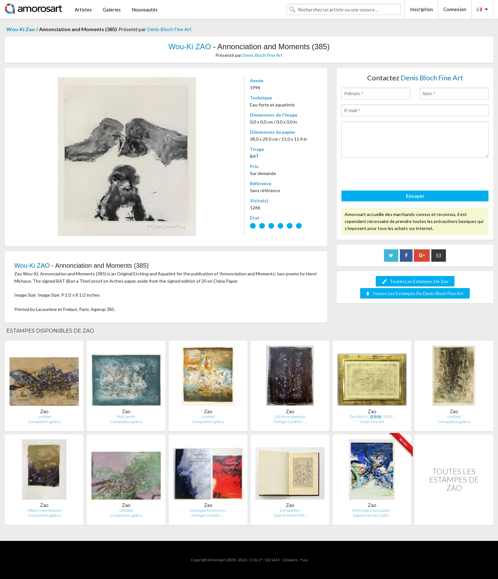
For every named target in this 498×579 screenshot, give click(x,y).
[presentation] (389, 175)
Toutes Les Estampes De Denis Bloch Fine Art (415, 293)
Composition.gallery (44, 421)
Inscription (421, 9)
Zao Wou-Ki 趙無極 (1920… (371, 416)
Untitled (44, 416)
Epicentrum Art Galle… (372, 515)
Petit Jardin (126, 416)
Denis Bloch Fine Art (169, 29)
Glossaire (290, 559)
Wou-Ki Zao (20, 29)
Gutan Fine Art (372, 421)
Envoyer (415, 196)
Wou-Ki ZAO (189, 46)
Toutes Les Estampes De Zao (415, 281)
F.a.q (303, 559)
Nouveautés (145, 9)
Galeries (112, 9)
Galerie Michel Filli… (290, 515)
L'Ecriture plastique (290, 416)
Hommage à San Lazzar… (372, 510)
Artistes (83, 9)
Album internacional (44, 510)
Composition (289, 510)
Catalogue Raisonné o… (208, 510)
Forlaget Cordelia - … (290, 421)
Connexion (454, 9)
